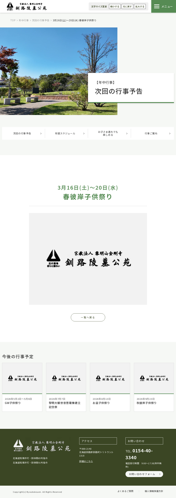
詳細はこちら (86, 461)
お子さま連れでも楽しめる (108, 133)
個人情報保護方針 (154, 491)
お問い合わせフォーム (142, 474)
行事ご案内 (151, 133)
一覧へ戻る (88, 317)
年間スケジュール (65, 133)
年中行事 (24, 20)
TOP (12, 20)
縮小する (114, 6)
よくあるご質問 (125, 491)
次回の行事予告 (40, 20)
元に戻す (127, 6)
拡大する (139, 6)
